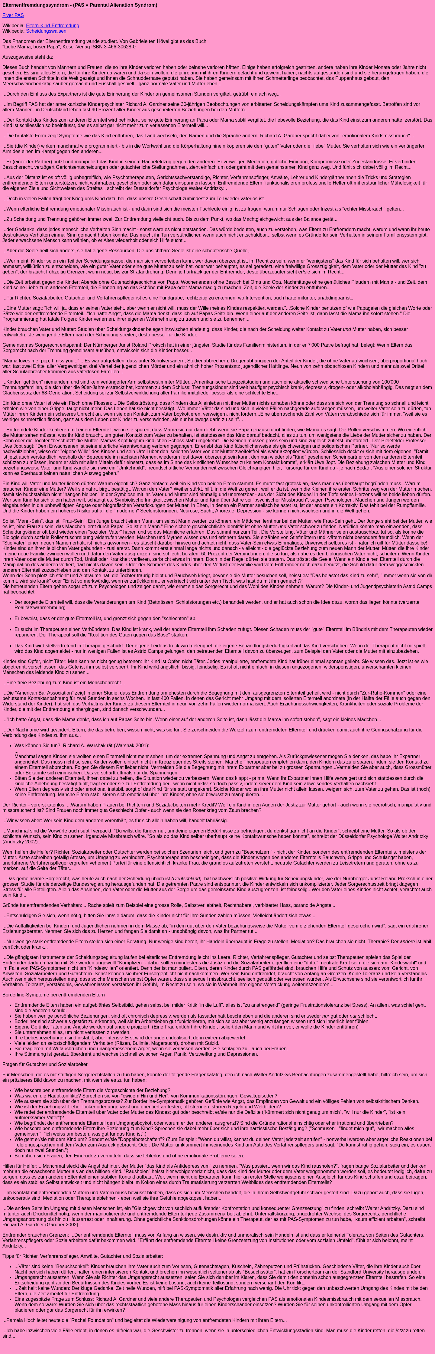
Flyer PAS (13, 15)
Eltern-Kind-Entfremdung (52, 25)
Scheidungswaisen (46, 31)
